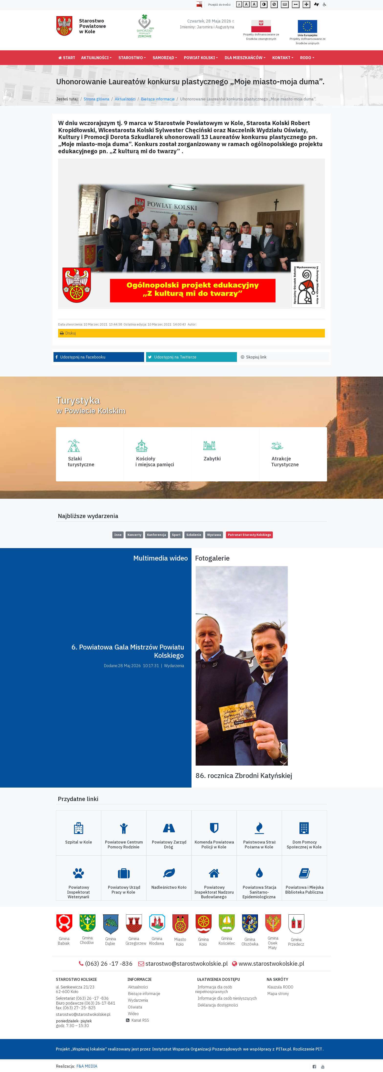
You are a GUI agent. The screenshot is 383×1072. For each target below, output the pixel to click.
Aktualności (95, 57)
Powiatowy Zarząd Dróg (169, 844)
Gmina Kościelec (226, 940)
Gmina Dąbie (110, 941)
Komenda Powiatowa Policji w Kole (214, 844)
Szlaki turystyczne (81, 461)
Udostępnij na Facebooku (82, 357)
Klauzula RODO (279, 987)
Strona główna (96, 99)
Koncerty (134, 535)
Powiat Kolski (199, 57)
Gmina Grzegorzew (136, 941)
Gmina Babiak (64, 941)
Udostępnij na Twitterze (175, 357)
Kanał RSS (137, 1020)
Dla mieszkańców (244, 57)
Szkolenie (193, 535)
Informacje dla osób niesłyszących (226, 998)
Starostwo (130, 57)
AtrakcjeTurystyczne (285, 461)
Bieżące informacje (158, 99)
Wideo (132, 1013)
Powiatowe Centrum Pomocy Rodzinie (124, 844)
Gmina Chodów (87, 940)
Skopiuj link (256, 357)
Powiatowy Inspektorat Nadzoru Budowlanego (214, 892)
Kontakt (281, 57)
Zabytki (212, 458)
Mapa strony (277, 993)
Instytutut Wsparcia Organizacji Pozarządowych (196, 1049)
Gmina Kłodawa (156, 941)
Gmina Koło (203, 941)
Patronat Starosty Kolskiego (249, 535)
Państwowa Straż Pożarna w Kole (259, 844)
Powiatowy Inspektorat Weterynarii (78, 892)
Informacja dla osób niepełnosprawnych (213, 989)
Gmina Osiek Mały (273, 943)
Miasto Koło (180, 941)
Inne (118, 535)
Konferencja (156, 535)
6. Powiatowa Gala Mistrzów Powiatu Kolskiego (127, 651)
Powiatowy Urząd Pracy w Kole (124, 889)
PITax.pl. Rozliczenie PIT (299, 1049)
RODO (305, 57)
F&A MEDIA (86, 1066)
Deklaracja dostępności (217, 1005)
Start (66, 57)
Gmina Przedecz (296, 942)
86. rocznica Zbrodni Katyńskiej (244, 775)
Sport (176, 535)
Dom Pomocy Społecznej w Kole (304, 844)
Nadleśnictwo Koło (169, 887)
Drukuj (70, 333)
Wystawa (214, 535)
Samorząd (163, 57)
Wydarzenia (137, 1000)
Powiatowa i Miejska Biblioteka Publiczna (304, 889)
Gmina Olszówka (250, 941)
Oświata (134, 1007)
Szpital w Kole (78, 842)
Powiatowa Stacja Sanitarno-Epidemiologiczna (259, 892)
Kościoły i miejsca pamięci (155, 461)
